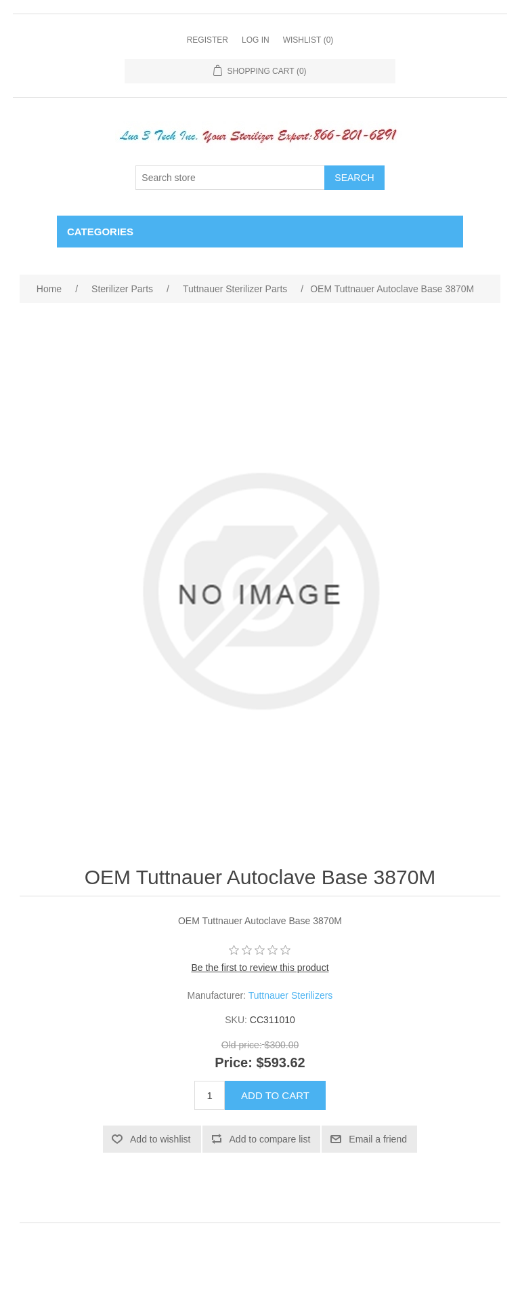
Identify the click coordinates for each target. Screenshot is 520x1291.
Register (207, 40)
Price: (234, 1062)
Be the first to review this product (259, 967)
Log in (255, 40)
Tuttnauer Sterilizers (290, 995)
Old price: (241, 1045)
